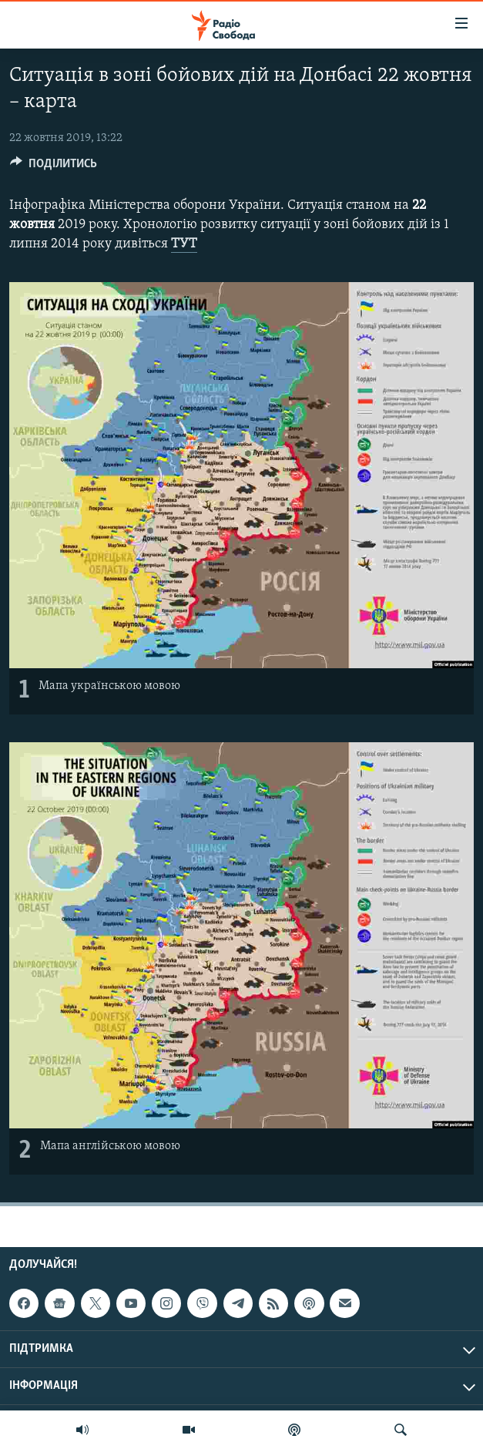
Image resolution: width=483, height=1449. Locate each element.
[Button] (53, 167)
